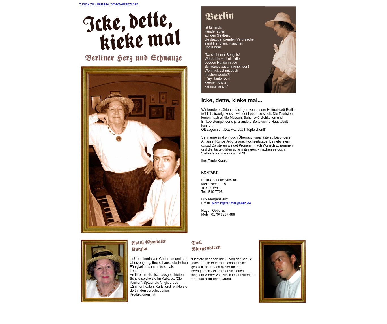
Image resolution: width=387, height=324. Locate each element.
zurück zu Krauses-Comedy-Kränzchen (108, 4)
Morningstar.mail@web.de (231, 203)
